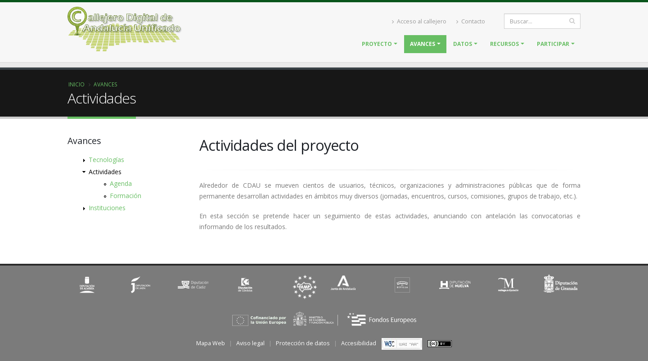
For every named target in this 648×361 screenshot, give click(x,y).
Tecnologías (106, 159)
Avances (422, 44)
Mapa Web (210, 343)
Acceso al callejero (419, 21)
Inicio (76, 84)
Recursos (504, 44)
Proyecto (377, 44)
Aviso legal (250, 343)
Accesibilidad (358, 343)
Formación (125, 195)
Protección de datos (303, 343)
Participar (553, 44)
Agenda (121, 183)
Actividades (105, 171)
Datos (462, 44)
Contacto (470, 21)
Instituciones (107, 207)
